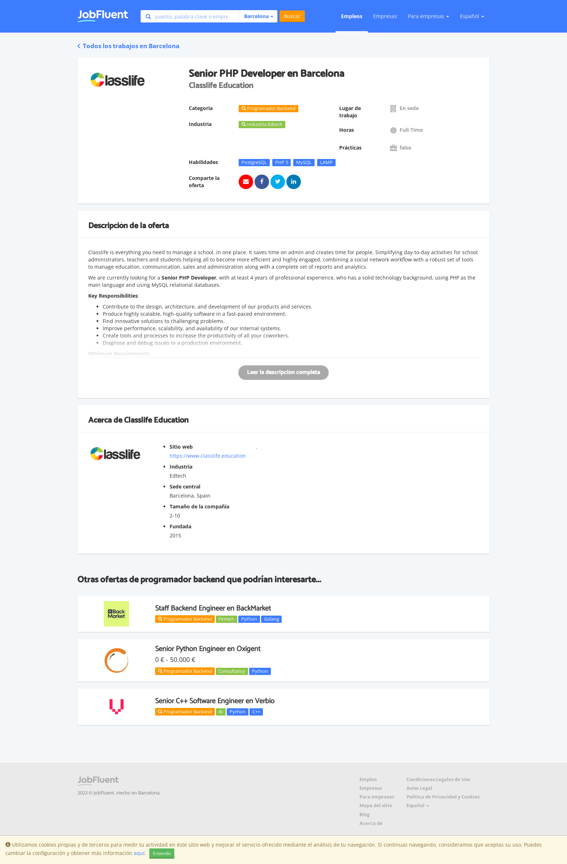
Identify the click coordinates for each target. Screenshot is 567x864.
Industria (181, 466)
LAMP (326, 162)
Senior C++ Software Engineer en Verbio (214, 701)
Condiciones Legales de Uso (438, 779)
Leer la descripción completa (283, 372)
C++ (256, 711)
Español (472, 16)
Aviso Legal (419, 788)
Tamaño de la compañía (199, 506)
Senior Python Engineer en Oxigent (207, 649)
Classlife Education (156, 420)
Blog (364, 814)
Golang (271, 619)
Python (249, 619)
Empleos (351, 16)
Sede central (185, 486)
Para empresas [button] (428, 16)
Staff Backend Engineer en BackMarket (213, 609)
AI (220, 711)
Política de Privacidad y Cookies (442, 797)
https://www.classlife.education (208, 455)
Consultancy (231, 671)
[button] (255, 16)
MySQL (304, 162)
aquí (139, 853)
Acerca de (371, 823)
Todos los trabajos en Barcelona (128, 46)
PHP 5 (281, 162)
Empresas (385, 16)
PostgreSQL (254, 162)
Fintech (226, 619)
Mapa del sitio (375, 805)
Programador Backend (185, 619)
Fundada (180, 526)
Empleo (368, 779)
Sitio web (181, 446)
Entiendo (162, 853)
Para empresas (376, 797)
